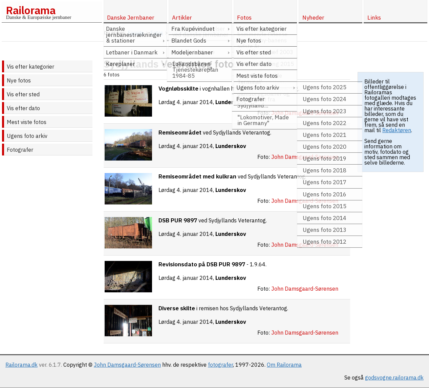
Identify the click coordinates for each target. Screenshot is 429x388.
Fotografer (20, 149)
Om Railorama (284, 364)
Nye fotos (19, 80)
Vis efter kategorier (30, 66)
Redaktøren (396, 130)
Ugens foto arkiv (27, 135)
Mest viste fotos (26, 122)
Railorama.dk (21, 364)
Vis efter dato (23, 108)
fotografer (220, 364)
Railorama (31, 10)
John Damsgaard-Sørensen (127, 364)
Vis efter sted (23, 94)
